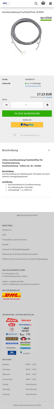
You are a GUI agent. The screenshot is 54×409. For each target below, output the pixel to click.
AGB (4, 235)
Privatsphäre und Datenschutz (14, 240)
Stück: (4, 99)
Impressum (7, 230)
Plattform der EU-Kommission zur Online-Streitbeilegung (25, 259)
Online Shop (18, 405)
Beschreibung (10, 150)
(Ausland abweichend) (33, 86)
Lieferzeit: (6, 83)
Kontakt (5, 244)
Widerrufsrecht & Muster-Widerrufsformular (20, 254)
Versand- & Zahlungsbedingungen (16, 249)
